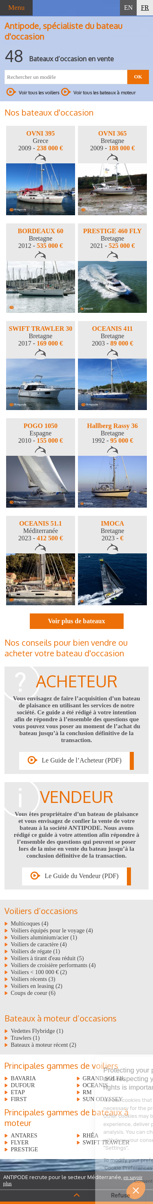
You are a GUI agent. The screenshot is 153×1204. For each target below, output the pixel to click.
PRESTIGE (24, 1149)
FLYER (20, 1142)
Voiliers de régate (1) (35, 951)
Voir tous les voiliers (32, 92)
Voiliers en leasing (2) (36, 986)
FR (145, 7)
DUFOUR (23, 1085)
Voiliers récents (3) (33, 979)
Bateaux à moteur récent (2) (43, 1044)
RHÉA (91, 1135)
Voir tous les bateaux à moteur (98, 92)
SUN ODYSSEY (103, 1099)
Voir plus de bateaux (76, 621)
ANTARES (24, 1135)
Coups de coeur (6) (33, 993)
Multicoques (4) (29, 923)
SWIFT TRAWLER (106, 1142)
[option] (40, 170)
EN (128, 7)
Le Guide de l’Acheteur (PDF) (82, 760)
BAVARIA (23, 1078)
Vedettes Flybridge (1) (37, 1031)
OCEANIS (95, 1085)
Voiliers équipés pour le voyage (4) (52, 930)
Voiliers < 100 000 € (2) (39, 972)
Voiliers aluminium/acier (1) (44, 937)
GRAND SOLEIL (104, 1078)
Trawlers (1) (25, 1038)
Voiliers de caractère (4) (39, 944)
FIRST (19, 1099)
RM (87, 1092)
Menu (16, 7)
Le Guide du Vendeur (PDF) (81, 875)
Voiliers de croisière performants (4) (53, 965)
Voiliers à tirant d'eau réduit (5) (47, 958)
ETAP (18, 1092)
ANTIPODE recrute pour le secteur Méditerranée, (73, 1180)
